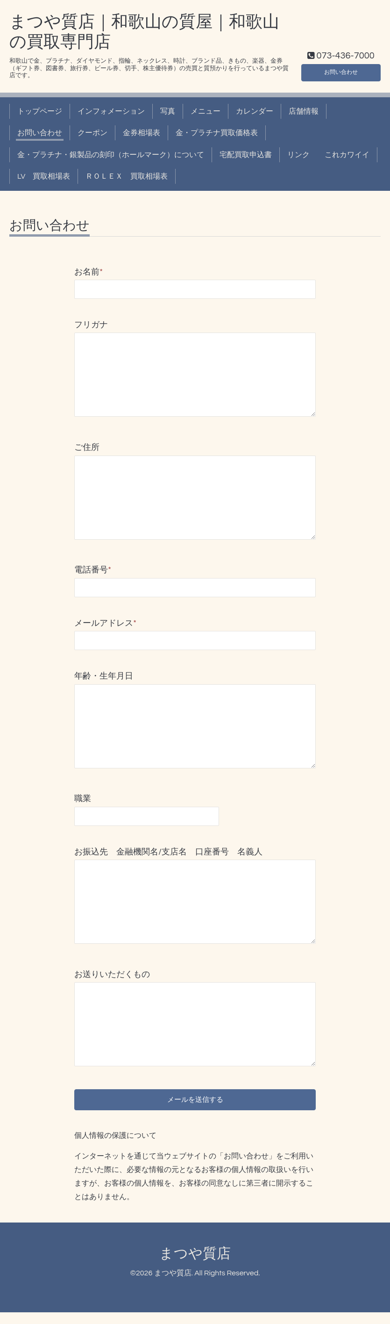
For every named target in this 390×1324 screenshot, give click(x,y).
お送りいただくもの (112, 974)
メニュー (205, 111)
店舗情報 (304, 111)
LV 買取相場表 (43, 176)
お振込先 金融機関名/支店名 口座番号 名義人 (168, 851)
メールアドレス (105, 623)
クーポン (92, 133)
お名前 (88, 272)
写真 (167, 111)
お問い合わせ (341, 70)
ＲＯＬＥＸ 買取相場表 (126, 176)
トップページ (39, 111)
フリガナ (195, 324)
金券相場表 (141, 133)
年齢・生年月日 (103, 676)
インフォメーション (111, 111)
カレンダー (254, 111)
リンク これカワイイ (328, 155)
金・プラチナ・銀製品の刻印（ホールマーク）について (110, 155)
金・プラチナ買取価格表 (217, 133)
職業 (82, 798)
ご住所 (86, 447)
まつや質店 (195, 1265)
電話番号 (92, 569)
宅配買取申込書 (246, 155)
